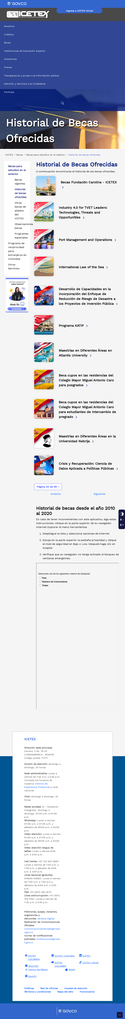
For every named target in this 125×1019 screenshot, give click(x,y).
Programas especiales (21, 235)
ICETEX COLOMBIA (32, 957)
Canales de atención (75, 988)
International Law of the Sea (83, 267)
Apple (69, 969)
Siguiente (99, 493)
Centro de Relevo (36, 969)
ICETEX (84, 955)
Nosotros (9, 26)
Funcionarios (87, 991)
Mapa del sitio (65, 991)
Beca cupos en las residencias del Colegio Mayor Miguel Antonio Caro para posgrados (86, 380)
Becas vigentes (20, 181)
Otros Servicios (13, 266)
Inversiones (10, 59)
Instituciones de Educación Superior (25, 51)
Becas (7, 42)
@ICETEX (31, 965)
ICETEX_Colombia (63, 955)
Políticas (29, 988)
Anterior (56, 493)
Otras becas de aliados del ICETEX (20, 210)
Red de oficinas (49, 988)
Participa (9, 92)
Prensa (8, 67)
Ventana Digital (45, 918)
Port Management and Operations (88, 240)
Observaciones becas (21, 226)
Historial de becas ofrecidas (20, 193)
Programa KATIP (73, 326)
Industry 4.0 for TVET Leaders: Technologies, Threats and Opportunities (83, 212)
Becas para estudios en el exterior (17, 170)
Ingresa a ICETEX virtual (79, 10)
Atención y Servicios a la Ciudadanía (24, 83)
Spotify (30, 976)
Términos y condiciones (37, 991)
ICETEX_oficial (88, 962)
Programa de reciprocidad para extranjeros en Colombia (17, 251)
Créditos (9, 34)
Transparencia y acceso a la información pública (31, 75)
